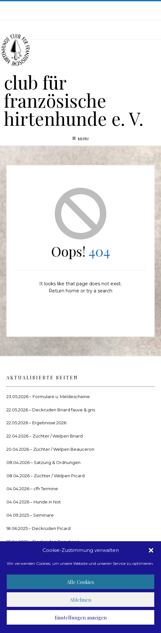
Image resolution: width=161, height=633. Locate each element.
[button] (151, 550)
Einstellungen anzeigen (81, 617)
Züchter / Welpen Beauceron (63, 449)
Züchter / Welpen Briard (58, 435)
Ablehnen (80, 599)
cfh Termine (45, 488)
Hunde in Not (47, 501)
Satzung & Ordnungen (57, 462)
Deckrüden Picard (51, 528)
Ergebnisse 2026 (49, 422)
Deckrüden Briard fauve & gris (63, 409)
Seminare (43, 515)
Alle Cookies (80, 582)
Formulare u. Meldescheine (61, 396)
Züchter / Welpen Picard (59, 475)
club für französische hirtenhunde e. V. (73, 100)
